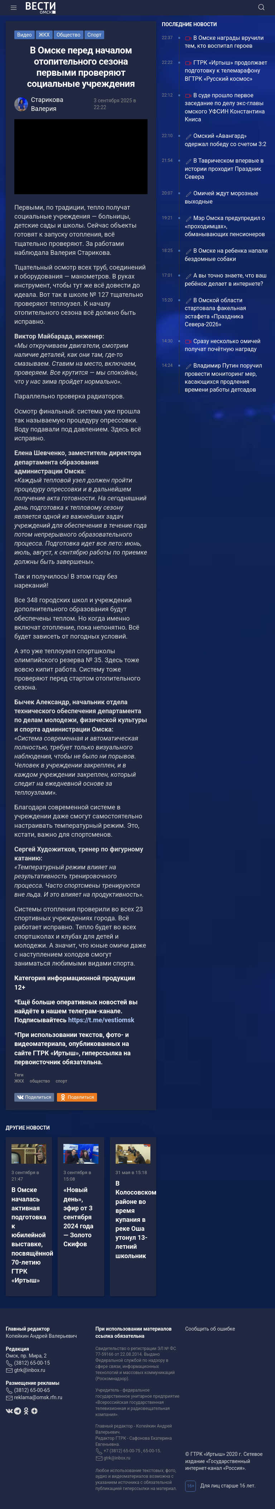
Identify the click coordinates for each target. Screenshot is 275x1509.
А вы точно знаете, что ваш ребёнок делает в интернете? (226, 279)
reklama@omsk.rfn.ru (38, 1397)
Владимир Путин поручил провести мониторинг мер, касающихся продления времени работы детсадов (223, 377)
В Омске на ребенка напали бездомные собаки (226, 254)
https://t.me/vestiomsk (101, 1020)
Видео (24, 35)
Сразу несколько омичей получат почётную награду (223, 345)
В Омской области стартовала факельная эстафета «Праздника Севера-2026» (215, 312)
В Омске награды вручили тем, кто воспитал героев (224, 41)
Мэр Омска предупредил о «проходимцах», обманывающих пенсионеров (225, 226)
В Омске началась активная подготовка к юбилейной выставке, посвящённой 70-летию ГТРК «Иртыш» (32, 1235)
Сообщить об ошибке (210, 1329)
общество (40, 1081)
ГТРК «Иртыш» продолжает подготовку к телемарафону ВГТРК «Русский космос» (226, 70)
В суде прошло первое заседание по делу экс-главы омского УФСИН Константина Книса (225, 107)
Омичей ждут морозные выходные (221, 197)
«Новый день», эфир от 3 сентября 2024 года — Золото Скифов (78, 1217)
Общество (68, 35)
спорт (61, 1081)
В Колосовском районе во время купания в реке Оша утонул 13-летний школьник (136, 1219)
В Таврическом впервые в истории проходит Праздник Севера (224, 168)
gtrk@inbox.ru (29, 1370)
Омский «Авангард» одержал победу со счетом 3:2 (225, 139)
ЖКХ (44, 35)
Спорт (94, 35)
